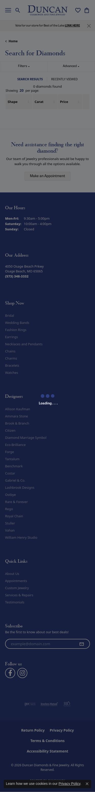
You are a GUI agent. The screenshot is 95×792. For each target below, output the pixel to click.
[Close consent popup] (87, 783)
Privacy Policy (69, 784)
